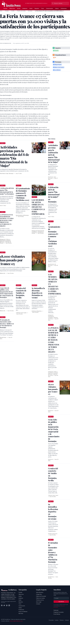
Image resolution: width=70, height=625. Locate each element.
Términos (62, 620)
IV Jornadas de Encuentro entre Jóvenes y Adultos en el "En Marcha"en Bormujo (7, 323)
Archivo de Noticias (23, 611)
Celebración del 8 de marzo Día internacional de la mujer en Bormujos (7, 191)
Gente (30, 8)
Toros (42, 8)
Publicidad (56, 610)
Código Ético (39, 594)
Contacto (38, 603)
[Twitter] (4, 605)
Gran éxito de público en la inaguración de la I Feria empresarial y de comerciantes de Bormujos (6, 292)
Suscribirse (61, 601)
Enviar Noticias (57, 614)
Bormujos (30, 11)
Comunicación (49, 8)
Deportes (37, 8)
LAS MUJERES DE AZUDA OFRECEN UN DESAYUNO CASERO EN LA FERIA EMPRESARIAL (38, 207)
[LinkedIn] (9, 605)
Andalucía (24, 8)
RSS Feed (21, 613)
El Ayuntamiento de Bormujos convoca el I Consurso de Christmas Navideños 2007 (23, 194)
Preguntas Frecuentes (59, 612)
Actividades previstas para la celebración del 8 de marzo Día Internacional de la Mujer (54, 153)
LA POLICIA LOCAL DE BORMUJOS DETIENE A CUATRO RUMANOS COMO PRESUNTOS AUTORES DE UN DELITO (7, 220)
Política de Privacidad (41, 596)
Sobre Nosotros (39, 592)
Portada (5, 8)
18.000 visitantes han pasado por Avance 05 (53, 389)
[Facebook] (1, 605)
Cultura (57, 8)
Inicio (1, 11)
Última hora (12, 8)
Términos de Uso (40, 600)
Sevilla (18, 8)
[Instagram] (6, 605)
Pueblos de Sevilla (21, 11)
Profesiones (64, 8)
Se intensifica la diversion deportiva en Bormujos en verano (38, 293)
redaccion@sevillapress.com (16, 621)
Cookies (56, 620)
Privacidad (51, 620)
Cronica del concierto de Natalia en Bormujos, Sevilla (21, 293)
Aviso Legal (38, 602)
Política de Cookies (40, 598)
